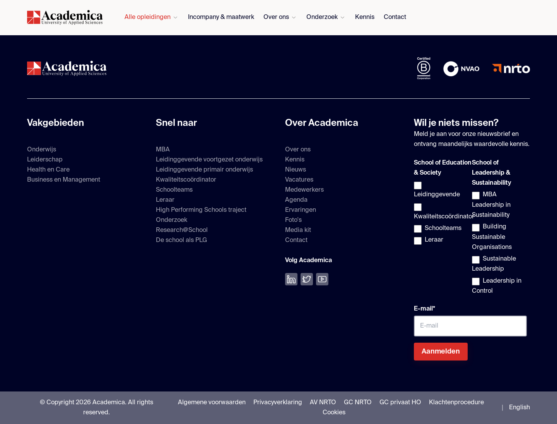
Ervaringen (300, 210)
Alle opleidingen (148, 17)
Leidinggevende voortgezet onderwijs (209, 160)
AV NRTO (323, 403)
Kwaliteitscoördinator (186, 180)
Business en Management (63, 180)
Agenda (296, 200)
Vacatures (299, 180)
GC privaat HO (400, 403)
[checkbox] (441, 213)
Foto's (293, 220)
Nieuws (295, 170)
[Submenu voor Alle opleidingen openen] (175, 17)
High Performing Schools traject (201, 210)
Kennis (364, 17)
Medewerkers (304, 190)
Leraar (165, 200)
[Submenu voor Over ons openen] (293, 17)
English (519, 408)
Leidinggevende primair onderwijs (204, 170)
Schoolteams (174, 190)
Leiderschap (45, 160)
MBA (163, 150)
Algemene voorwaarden (212, 403)
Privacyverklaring (277, 403)
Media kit (298, 230)
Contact (395, 17)
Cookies (334, 413)
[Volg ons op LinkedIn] (291, 279)
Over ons (276, 17)
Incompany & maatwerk (221, 17)
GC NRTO (358, 403)
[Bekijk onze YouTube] (322, 279)
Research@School (182, 230)
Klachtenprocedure (456, 403)
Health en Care (48, 170)
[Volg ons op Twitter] (307, 279)
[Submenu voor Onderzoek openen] (342, 17)
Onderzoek (322, 17)
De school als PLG (181, 240)
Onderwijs (41, 150)
